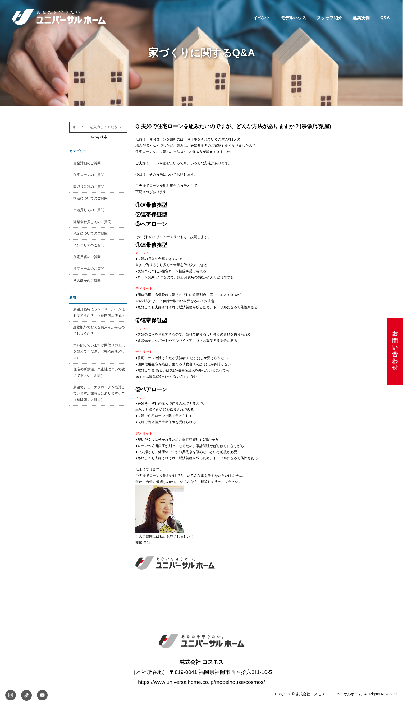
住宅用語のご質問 (87, 257)
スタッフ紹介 (329, 17)
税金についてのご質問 (90, 233)
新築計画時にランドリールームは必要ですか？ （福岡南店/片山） (99, 312)
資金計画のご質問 (87, 163)
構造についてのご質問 (90, 198)
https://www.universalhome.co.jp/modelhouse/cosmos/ (201, 682)
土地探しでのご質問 (88, 210)
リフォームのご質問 (88, 269)
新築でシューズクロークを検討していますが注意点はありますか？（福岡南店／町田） (99, 393)
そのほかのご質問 (87, 280)
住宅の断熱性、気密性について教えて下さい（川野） (99, 372)
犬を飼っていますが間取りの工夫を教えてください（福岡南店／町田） (99, 351)
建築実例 (361, 17)
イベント (261, 17)
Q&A (385, 17)
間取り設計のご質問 (88, 187)
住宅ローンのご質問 (88, 175)
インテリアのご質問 (88, 245)
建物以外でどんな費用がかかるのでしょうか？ (99, 330)
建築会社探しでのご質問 (92, 222)
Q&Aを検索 (98, 137)
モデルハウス (293, 17)
